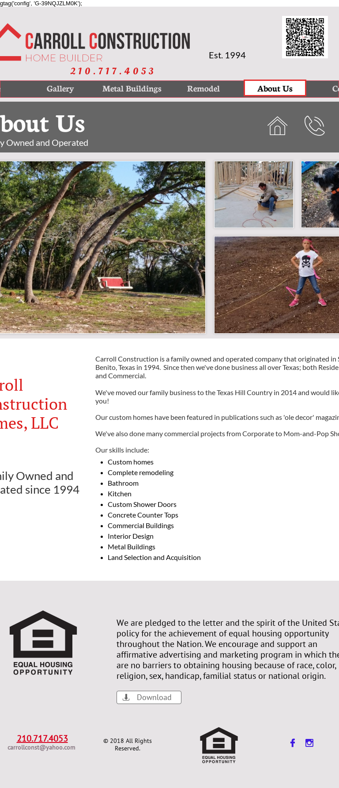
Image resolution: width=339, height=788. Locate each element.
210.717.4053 (42, 738)
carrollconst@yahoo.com (41, 747)
